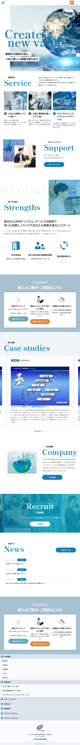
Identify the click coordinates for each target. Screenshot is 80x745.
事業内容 (7, 682)
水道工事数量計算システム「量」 (11, 690)
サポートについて (54, 165)
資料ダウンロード (18, 320)
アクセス (4, 673)
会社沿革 (5, 678)
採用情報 (40, 525)
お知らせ (7, 704)
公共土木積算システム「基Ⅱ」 (10, 686)
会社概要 (52, 478)
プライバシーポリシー (11, 718)
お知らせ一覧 (65, 551)
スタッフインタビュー (11, 713)
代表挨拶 (5, 665)
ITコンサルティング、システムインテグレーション (15, 695)
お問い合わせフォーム (40, 322)
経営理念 (5, 661)
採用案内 (7, 708)
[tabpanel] (40, 391)
